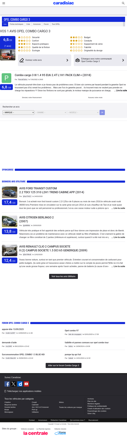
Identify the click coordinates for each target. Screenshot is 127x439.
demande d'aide (9, 342)
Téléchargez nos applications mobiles (24, 391)
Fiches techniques (16, 24)
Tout (56, 24)
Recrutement (93, 420)
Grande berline (10, 407)
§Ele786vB (27, 254)
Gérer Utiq (91, 413)
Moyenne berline (10, 405)
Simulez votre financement (32, 97)
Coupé (34, 402)
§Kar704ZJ (27, 196)
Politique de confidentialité (97, 406)
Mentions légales (93, 404)
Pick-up (34, 410)
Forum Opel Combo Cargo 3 (15, 322)
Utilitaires (35, 412)
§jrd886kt (26, 225)
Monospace (8, 412)
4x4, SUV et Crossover (40, 407)
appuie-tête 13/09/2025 (13, 329)
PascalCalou (22, 79)
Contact (32, 420)
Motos (61, 402)
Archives (90, 399)
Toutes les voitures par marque (70, 407)
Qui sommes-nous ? (77, 420)
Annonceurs (42, 420)
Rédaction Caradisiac (59, 420)
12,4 (9, 260)
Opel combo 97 (72, 330)
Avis (5, 24)
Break (6, 410)
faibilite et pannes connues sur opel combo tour (87, 342)
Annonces (37, 24)
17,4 (9, 202)
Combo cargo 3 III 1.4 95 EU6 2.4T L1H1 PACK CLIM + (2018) (53, 75)
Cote (28, 24)
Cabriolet (35, 405)
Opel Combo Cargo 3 (17, 19)
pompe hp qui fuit (73, 354)
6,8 (6, 87)
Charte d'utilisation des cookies (98, 409)
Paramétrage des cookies (96, 411)
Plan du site (91, 401)
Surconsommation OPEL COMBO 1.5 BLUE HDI (23, 354)
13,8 (9, 231)
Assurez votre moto (95, 97)
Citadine (7, 402)
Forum (46, 24)
